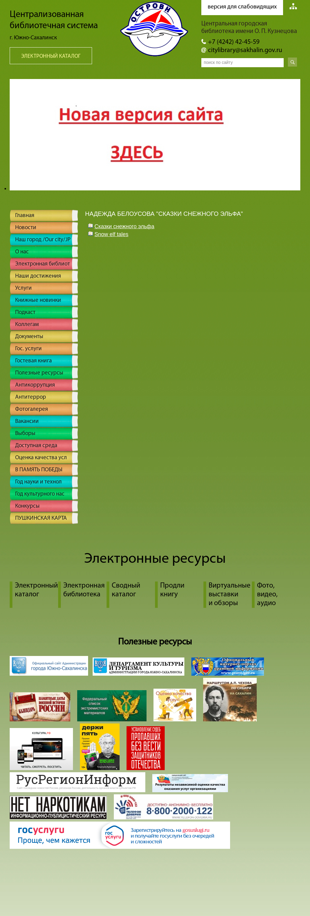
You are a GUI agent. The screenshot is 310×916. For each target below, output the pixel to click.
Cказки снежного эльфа (124, 226)
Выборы (25, 434)
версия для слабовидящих (242, 7)
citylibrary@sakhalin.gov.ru (245, 50)
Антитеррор (30, 397)
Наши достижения (38, 276)
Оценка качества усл (41, 458)
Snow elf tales (111, 234)
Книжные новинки (38, 300)
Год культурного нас (39, 494)
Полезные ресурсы (39, 373)
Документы (29, 337)
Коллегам (27, 325)
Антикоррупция (35, 385)
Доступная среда (36, 446)
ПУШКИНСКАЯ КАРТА (41, 518)
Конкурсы (27, 506)
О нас (22, 252)
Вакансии (27, 421)
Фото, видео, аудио (267, 594)
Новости (25, 228)
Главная (24, 216)
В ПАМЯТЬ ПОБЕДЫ (38, 470)
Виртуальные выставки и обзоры (229, 594)
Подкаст (25, 312)
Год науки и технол (38, 482)
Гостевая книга (33, 361)
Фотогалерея (31, 409)
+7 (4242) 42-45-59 (233, 42)
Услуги (23, 288)
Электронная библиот (42, 264)
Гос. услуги (28, 349)
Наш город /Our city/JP (43, 240)
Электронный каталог (51, 56)
